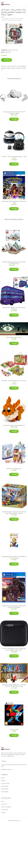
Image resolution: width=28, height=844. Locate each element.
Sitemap (3, 812)
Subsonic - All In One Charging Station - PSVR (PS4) (14, 157)
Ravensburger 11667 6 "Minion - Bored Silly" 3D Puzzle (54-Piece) (14, 557)
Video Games (4, 786)
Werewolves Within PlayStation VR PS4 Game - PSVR (14, 202)
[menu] (25, 3)
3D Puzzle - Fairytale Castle (14, 468)
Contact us (4, 804)
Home (2, 17)
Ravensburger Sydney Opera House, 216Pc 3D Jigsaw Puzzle (14, 262)
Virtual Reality (4, 791)
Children (10, 50)
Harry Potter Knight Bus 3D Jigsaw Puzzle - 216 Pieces (14, 308)
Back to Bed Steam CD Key (14, 337)
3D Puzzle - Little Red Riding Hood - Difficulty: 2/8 (14, 381)
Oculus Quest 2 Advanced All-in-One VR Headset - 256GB (14, 112)
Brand (2, 778)
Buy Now (6, 60)
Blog (2, 801)
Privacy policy (4, 809)
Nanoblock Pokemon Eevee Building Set (14, 425)
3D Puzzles (15, 50)
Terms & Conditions (6, 807)
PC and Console (5, 783)
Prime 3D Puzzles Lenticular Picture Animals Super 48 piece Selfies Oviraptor (14, 512)
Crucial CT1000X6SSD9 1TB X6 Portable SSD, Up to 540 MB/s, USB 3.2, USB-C (14, 649)
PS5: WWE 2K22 (14, 729)
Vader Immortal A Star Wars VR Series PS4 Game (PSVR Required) (14, 606)
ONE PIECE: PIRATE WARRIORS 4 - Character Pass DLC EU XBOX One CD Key (14, 685)
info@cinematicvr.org (6, 769)
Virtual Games (4, 789)
